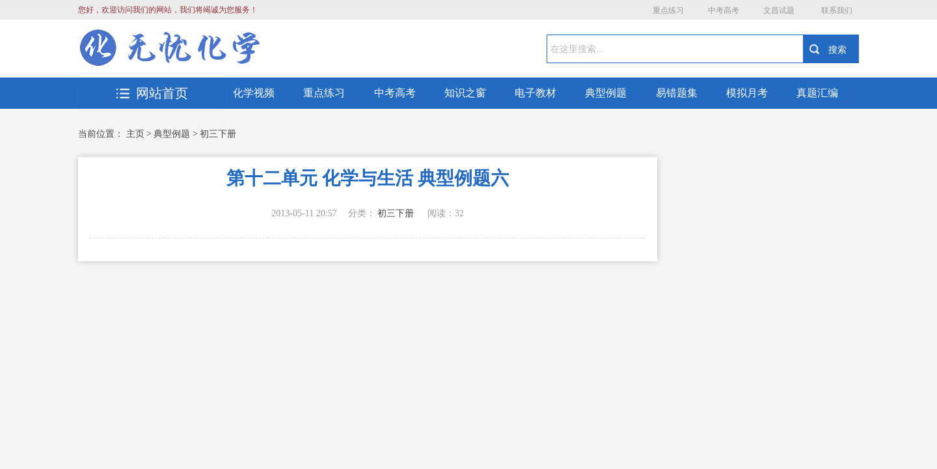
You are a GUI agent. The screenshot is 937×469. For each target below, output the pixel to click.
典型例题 (606, 92)
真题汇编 (817, 92)
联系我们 (836, 10)
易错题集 (677, 92)
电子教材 (535, 92)
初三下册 (218, 134)
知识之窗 (465, 92)
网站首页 (152, 93)
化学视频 (254, 92)
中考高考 (723, 10)
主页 (135, 134)
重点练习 (668, 10)
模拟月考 (747, 92)
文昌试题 (778, 10)
